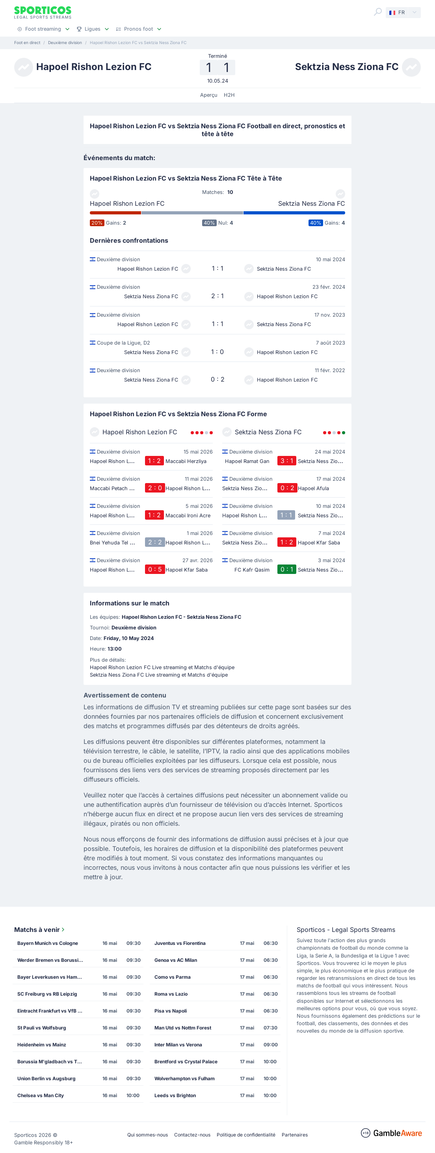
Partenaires (295, 1135)
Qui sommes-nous (147, 1135)
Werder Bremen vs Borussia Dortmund (53, 960)
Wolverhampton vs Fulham (184, 1078)
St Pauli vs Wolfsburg (41, 1028)
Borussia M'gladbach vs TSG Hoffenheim (53, 1061)
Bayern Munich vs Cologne (47, 943)
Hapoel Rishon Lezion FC (127, 203)
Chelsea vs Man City (40, 1095)
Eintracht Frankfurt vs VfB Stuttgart (53, 1011)
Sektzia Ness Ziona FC (311, 203)
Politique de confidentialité (246, 1135)
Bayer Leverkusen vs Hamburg (52, 977)
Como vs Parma (172, 977)
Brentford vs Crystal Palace (185, 1061)
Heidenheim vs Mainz (41, 1045)
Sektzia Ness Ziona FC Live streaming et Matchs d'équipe (159, 675)
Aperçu (208, 95)
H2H (229, 95)
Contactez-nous (192, 1135)
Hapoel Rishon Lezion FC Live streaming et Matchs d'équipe (162, 667)
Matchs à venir (40, 929)
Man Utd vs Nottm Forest (182, 1028)
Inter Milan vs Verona (178, 1045)
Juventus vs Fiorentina (180, 943)
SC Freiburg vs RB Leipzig (47, 994)
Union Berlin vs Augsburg (46, 1078)
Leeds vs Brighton (175, 1095)
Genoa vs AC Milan (175, 960)
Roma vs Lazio (171, 994)
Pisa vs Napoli (170, 1011)
